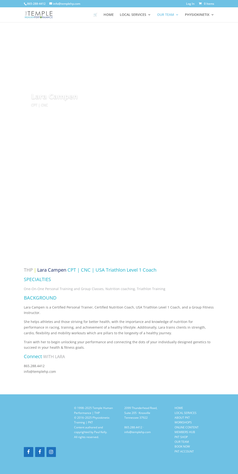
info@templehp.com (137, 432)
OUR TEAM (165, 15)
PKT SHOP (181, 437)
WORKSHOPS (183, 422)
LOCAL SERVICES (133, 15)
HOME (109, 15)
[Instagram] (51, 452)
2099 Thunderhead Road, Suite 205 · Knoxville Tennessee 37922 (140, 413)
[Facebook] (28, 452)
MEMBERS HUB (185, 432)
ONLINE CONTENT (187, 427)
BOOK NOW (182, 446)
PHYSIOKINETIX (197, 15)
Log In (190, 4)
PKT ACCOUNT (184, 451)
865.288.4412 (133, 427)
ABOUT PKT (182, 418)
